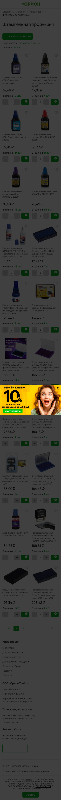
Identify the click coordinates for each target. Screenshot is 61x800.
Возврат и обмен (11, 666)
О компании (8, 647)
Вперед (51, 628)
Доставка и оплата (12, 652)
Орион (35, 766)
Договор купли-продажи (15, 661)
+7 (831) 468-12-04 (12, 715)
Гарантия (7, 670)
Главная (6, 12)
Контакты (7, 675)
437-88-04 (28, 715)
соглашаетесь (43, 785)
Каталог (20, 12)
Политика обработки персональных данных (25, 771)
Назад (9, 628)
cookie (28, 779)
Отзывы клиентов (11, 657)
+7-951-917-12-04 (24, 718)
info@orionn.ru (10, 722)
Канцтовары (36, 12)
